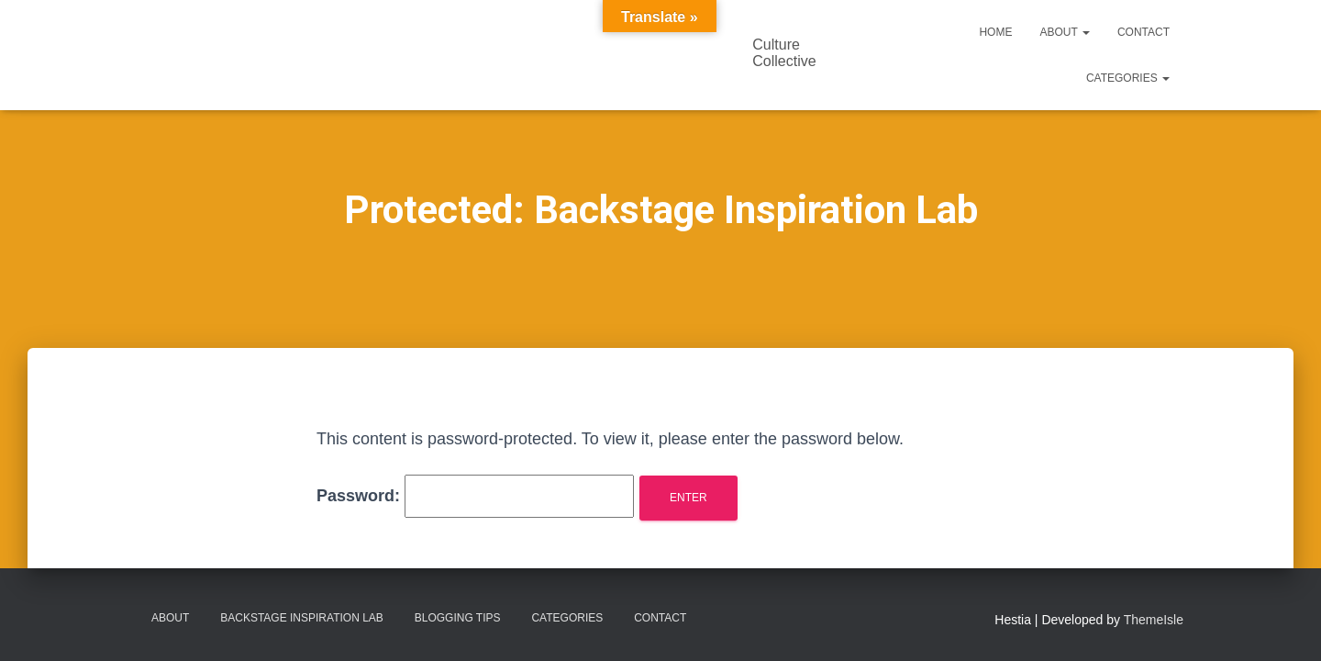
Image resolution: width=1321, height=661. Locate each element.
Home (995, 32)
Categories (1128, 78)
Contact (1143, 32)
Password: (475, 496)
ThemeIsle (1153, 619)
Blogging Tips (458, 617)
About (1064, 32)
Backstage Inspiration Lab (301, 617)
